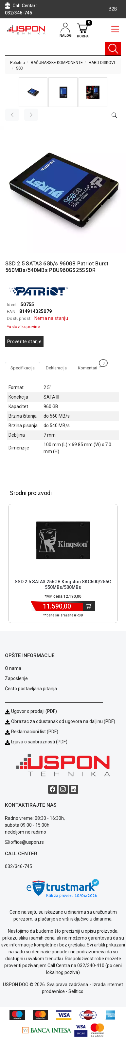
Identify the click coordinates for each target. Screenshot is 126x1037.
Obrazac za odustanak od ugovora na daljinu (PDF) (63, 721)
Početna (17, 62)
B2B (113, 8)
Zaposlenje (16, 678)
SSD (19, 68)
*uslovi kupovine (23, 326)
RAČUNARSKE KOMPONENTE (57, 62)
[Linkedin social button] (73, 789)
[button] (33, 92)
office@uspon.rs (27, 842)
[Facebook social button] (52, 789)
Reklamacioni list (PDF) (31, 731)
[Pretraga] (113, 48)
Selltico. (76, 991)
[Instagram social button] (63, 789)
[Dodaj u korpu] (89, 606)
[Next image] (31, 115)
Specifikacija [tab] (22, 367)
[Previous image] (12, 115)
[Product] (63, 540)
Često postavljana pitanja (31, 688)
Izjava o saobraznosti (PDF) (39, 741)
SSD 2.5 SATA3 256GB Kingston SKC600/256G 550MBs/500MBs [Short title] (63, 584)
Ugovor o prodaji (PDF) (31, 711)
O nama (13, 668)
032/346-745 (18, 12)
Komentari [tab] (90, 366)
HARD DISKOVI (102, 62)
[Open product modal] (114, 115)
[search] (63, 49)
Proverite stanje (24, 341)
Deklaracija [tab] (56, 367)
